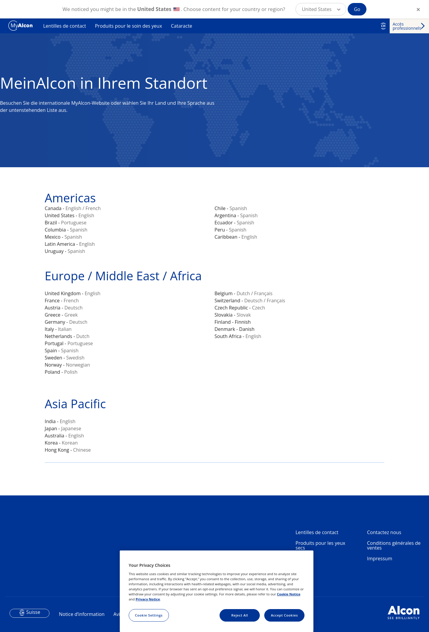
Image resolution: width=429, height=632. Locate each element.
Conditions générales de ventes (394, 545)
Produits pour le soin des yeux (128, 26)
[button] (321, 9)
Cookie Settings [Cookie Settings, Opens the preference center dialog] (149, 615)
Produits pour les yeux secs (320, 545)
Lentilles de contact (64, 26)
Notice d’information (82, 614)
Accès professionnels (407, 26)
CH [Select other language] (383, 26)
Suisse (33, 612)
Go (357, 9)
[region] (216, 591)
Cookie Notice (288, 594)
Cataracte (181, 26)
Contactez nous (384, 532)
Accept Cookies (284, 615)
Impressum (379, 558)
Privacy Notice (148, 599)
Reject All (239, 615)
